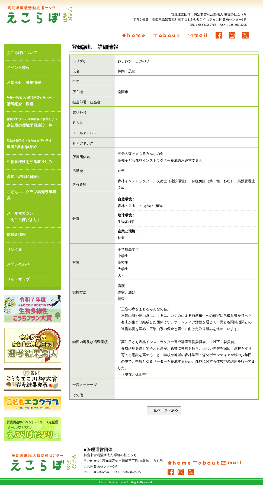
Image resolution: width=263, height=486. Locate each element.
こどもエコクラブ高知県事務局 (31, 195)
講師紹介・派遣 (33, 100)
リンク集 (14, 250)
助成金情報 (16, 235)
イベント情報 (18, 68)
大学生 (123, 269)
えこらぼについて (22, 53)
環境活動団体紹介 (33, 143)
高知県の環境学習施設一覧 (33, 121)
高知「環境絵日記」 (24, 177)
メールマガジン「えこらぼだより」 (24, 216)
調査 (121, 299)
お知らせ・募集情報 (24, 83)
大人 (121, 275)
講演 (121, 286)
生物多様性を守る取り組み (29, 162)
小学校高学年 (128, 249)
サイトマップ (18, 279)
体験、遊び (126, 292)
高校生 (123, 262)
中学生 (123, 256)
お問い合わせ (18, 265)
